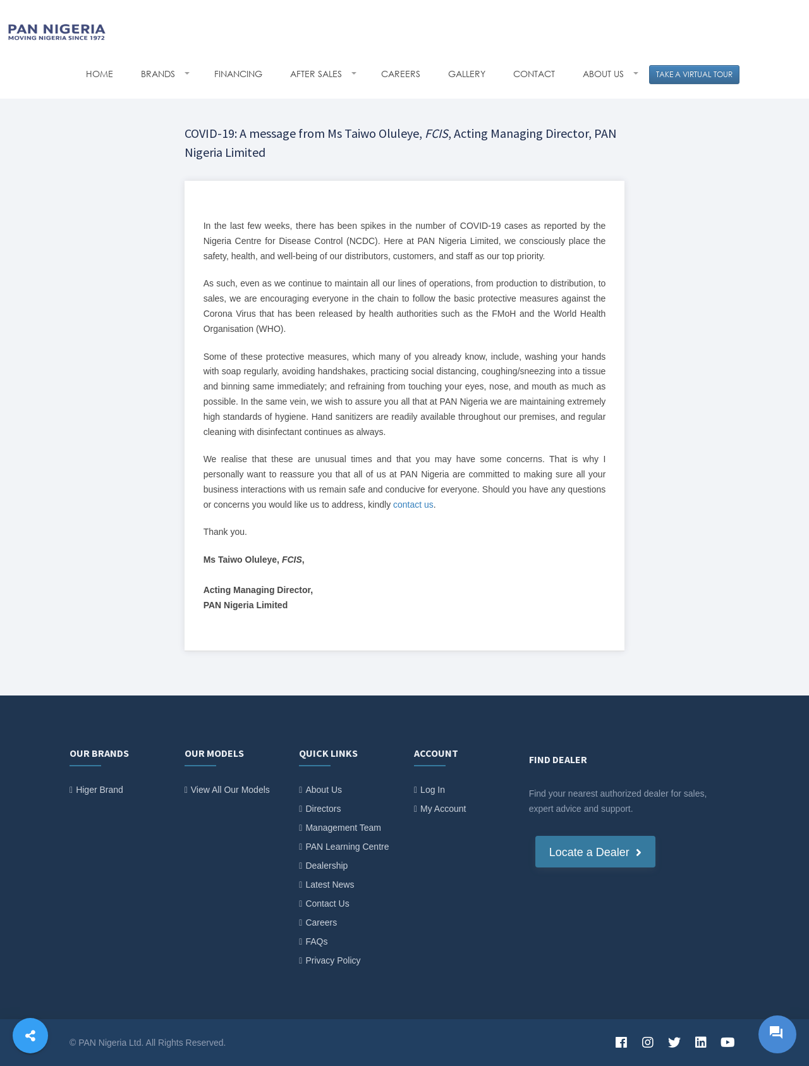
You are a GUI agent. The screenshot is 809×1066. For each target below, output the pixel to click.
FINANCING (238, 74)
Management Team (343, 828)
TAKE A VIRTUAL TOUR (694, 74)
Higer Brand (99, 790)
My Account (443, 809)
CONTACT (534, 74)
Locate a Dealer (595, 852)
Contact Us (327, 903)
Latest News (329, 884)
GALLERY (466, 74)
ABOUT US (604, 74)
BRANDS (159, 74)
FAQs (316, 941)
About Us (323, 790)
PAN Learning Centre (347, 847)
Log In (432, 790)
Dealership (326, 866)
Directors (323, 809)
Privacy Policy (332, 960)
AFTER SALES (317, 74)
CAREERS (400, 74)
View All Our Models (230, 790)
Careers (321, 922)
